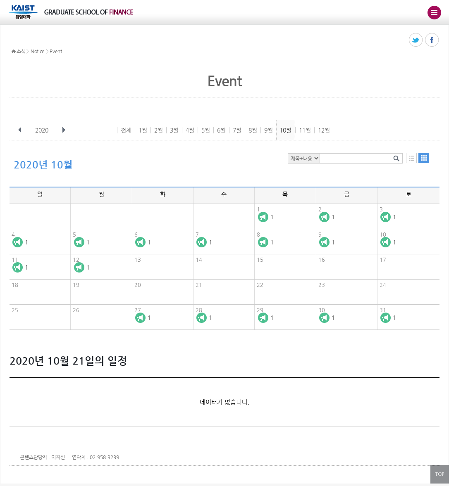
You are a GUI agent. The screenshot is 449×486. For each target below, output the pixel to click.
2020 (42, 130)
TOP (439, 474)
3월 (174, 130)
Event (56, 51)
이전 (20, 130)
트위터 (416, 40)
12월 (324, 130)
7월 (237, 130)
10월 (285, 130)
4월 (190, 130)
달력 (423, 158)
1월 (143, 130)
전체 (126, 130)
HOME (14, 51)
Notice (38, 51)
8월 (252, 130)
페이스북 (432, 40)
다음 (63, 130)
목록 (411, 158)
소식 (21, 51)
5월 (205, 130)
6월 (221, 130)
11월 (305, 130)
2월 (158, 130)
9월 (268, 130)
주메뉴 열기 (434, 12)
